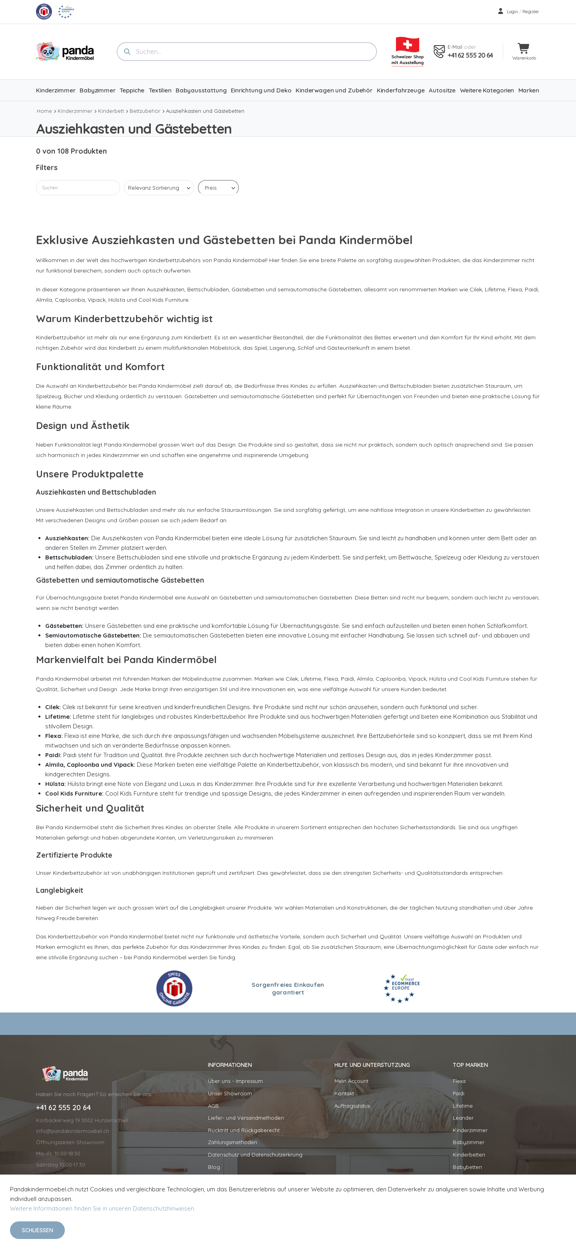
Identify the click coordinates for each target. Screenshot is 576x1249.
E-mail (455, 47)
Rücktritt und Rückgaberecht (244, 1130)
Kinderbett (111, 111)
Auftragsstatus (352, 1106)
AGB (213, 1106)
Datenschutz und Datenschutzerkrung (255, 1154)
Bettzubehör (145, 111)
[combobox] (247, 51)
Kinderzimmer (75, 111)
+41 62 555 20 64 (470, 55)
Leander (463, 1118)
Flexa (459, 1081)
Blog (214, 1167)
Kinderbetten (469, 1154)
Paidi (458, 1093)
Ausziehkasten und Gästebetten (205, 111)
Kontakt (344, 1093)
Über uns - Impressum (235, 1081)
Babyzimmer (468, 1142)
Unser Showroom (230, 1093)
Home (44, 111)
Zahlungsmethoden (232, 1142)
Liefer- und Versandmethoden (246, 1118)
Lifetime (463, 1106)
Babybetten (467, 1167)
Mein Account (351, 1081)
